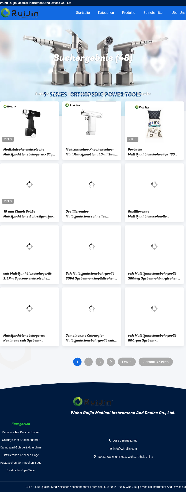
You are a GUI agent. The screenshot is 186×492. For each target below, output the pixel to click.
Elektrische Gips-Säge (21, 470)
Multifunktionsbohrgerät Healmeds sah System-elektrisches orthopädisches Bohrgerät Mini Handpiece (26, 338)
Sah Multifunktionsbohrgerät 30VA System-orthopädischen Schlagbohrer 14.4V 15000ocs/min (90, 276)
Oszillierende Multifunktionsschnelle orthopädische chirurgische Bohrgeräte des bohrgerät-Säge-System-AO (150, 214)
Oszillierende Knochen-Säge (20, 455)
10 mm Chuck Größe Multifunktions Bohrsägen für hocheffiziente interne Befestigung (28, 214)
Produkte (128, 12)
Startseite (83, 12)
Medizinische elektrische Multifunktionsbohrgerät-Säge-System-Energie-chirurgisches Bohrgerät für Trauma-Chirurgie (29, 152)
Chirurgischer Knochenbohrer (21, 439)
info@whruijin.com (125, 448)
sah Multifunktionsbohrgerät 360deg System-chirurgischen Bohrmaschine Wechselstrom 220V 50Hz (153, 276)
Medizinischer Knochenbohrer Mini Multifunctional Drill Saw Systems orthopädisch (90, 152)
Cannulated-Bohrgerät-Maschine (20, 447)
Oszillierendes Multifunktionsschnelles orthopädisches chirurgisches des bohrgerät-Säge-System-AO (92, 214)
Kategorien (106, 12)
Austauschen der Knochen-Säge (20, 462)
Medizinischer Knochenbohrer (21, 432)
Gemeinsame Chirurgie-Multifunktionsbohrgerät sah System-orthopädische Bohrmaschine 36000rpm (90, 338)
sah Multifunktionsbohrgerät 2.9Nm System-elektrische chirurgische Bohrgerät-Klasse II (28, 276)
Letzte (126, 362)
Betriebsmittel (153, 12)
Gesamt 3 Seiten (156, 362)
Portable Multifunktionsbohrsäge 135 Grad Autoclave (151, 152)
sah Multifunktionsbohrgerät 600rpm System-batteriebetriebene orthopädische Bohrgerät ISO (152, 338)
